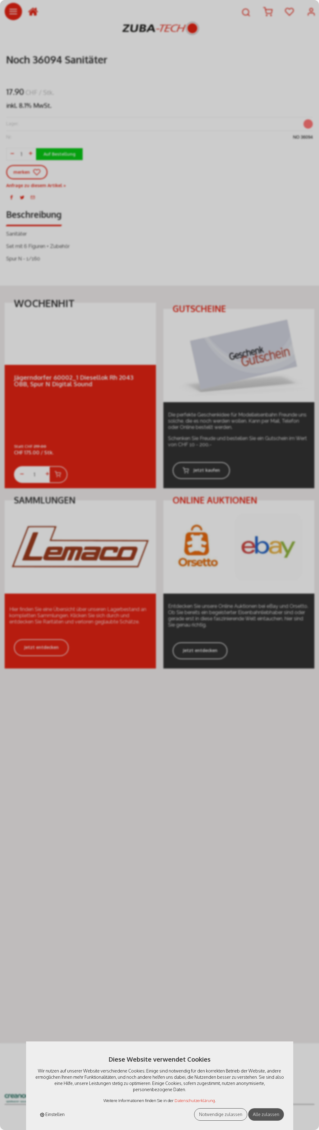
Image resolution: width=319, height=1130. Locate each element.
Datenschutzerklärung (195, 1100)
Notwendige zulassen (220, 1114)
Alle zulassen (266, 1114)
